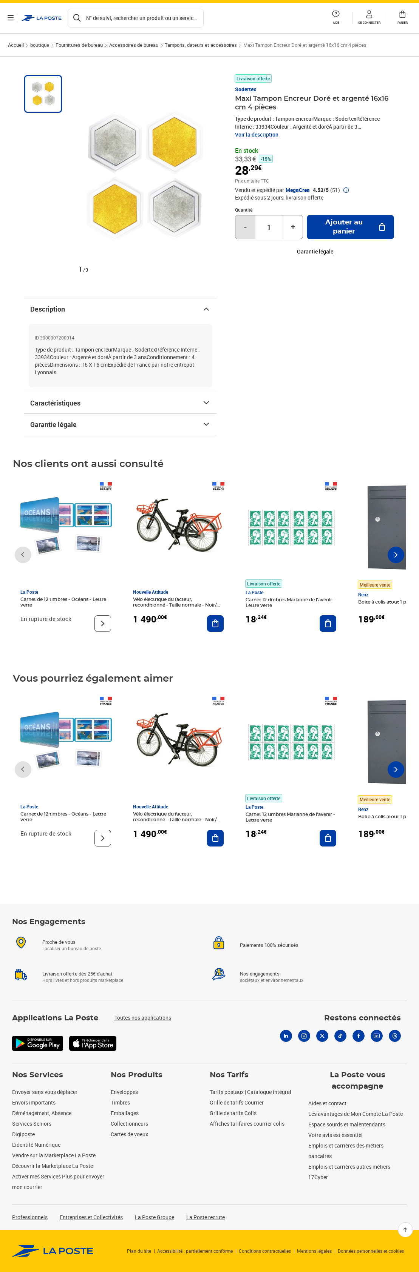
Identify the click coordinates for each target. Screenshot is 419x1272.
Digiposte (23, 1134)
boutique (39, 44)
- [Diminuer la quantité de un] (245, 227)
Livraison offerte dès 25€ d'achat (77, 973)
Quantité (243, 210)
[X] (322, 1036)
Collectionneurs (129, 1123)
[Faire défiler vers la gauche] (23, 555)
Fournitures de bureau (79, 44)
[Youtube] (377, 1036)
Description (120, 308)
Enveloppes (124, 1091)
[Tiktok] (340, 1036)
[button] (369, 18)
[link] (52, 1251)
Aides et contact (327, 1103)
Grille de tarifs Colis (233, 1113)
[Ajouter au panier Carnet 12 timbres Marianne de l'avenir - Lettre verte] (328, 623)
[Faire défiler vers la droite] (396, 555)
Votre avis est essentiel (335, 1134)
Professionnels (30, 1217)
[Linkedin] (286, 1036)
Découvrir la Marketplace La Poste (52, 1165)
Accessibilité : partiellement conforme (195, 1251)
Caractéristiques (120, 402)
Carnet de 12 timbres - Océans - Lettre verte (63, 602)
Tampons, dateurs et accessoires (201, 44)
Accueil (16, 44)
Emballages (125, 1113)
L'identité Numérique (36, 1144)
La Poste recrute (205, 1217)
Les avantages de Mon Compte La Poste (355, 1113)
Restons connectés (362, 1018)
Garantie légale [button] (315, 251)
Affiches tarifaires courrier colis (247, 1123)
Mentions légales (314, 1251)
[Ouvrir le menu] (10, 18)
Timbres (120, 1102)
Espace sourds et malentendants (346, 1124)
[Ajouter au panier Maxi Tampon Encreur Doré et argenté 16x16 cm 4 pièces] (350, 227)
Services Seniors (31, 1123)
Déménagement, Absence (41, 1113)
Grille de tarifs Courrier (237, 1102)
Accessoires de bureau (133, 44)
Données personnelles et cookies (371, 1251)
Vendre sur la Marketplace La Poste (54, 1155)
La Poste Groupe (154, 1217)
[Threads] (395, 1036)
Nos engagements (260, 973)
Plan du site (139, 1251)
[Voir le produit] (103, 623)
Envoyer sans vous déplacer (44, 1091)
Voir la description (256, 134)
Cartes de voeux (129, 1134)
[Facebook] (359, 1036)
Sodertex (245, 89)
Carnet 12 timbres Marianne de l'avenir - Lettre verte (290, 603)
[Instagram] (304, 1036)
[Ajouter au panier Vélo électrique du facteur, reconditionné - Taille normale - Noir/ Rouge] (215, 623)
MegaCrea (298, 190)
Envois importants (34, 1102)
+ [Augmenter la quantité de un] (293, 227)
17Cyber (318, 1177)
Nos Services (37, 1075)
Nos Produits (136, 1075)
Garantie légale (120, 424)
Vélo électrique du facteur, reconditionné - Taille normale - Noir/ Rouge (174, 605)
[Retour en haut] (405, 1229)
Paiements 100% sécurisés (269, 945)
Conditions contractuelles (265, 1251)
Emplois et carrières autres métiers (349, 1166)
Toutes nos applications (142, 1017)
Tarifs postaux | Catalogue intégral (250, 1091)
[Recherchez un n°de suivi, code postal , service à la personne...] (136, 18)
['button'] (41, 18)
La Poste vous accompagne (357, 1080)
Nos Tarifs (229, 1075)
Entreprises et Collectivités (91, 1217)
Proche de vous (59, 942)
